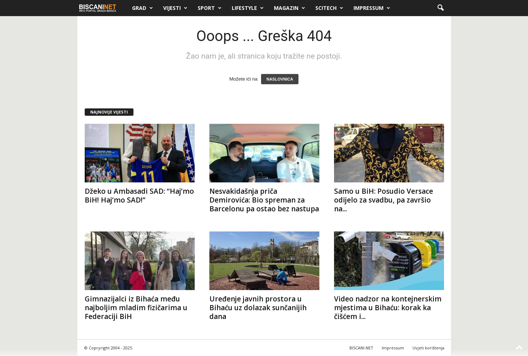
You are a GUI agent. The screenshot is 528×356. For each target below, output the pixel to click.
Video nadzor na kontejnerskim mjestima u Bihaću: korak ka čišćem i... (387, 307)
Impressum (371, 8)
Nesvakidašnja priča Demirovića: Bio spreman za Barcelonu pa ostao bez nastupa (264, 200)
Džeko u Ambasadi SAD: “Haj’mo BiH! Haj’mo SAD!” (139, 195)
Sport (209, 8)
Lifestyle (248, 8)
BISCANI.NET (361, 348)
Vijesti (175, 8)
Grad (142, 8)
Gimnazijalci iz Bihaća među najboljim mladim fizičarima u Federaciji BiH (136, 307)
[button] (440, 8)
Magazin (289, 8)
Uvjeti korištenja (428, 348)
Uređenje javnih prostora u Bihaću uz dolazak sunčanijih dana (258, 307)
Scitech (329, 8)
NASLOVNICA (280, 79)
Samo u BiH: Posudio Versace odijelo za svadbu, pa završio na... (383, 200)
